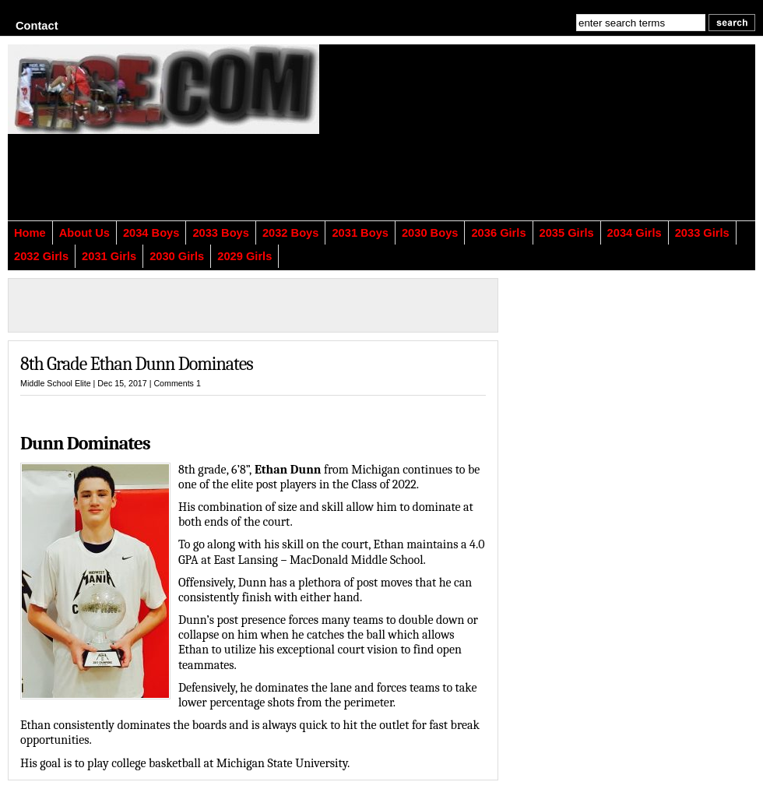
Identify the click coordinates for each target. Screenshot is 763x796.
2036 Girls (498, 233)
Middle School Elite (55, 383)
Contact (37, 25)
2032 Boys (290, 233)
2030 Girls (176, 256)
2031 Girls (109, 256)
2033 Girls (702, 233)
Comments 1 (176, 383)
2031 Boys (360, 233)
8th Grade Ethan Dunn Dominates (136, 364)
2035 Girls (567, 233)
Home (30, 233)
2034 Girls (634, 233)
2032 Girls (41, 256)
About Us (84, 233)
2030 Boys (430, 233)
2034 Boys (151, 233)
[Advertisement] (468, 142)
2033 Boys (220, 233)
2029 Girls (244, 256)
